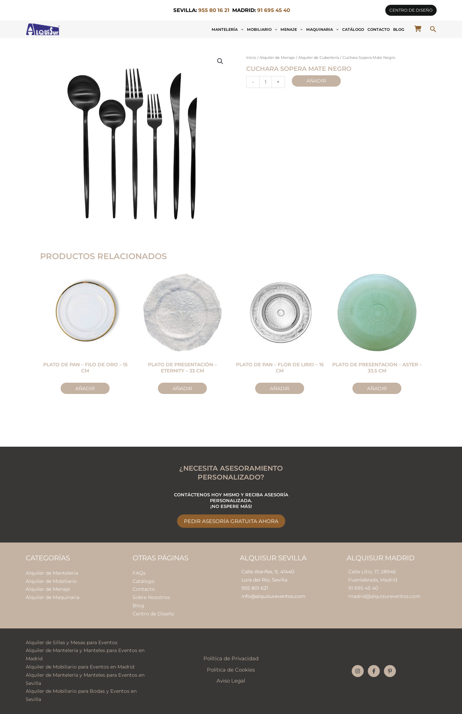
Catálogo (353, 29)
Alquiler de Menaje (277, 57)
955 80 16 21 (213, 10)
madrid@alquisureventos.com (384, 596)
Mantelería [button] (228, 29)
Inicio (251, 57)
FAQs (139, 573)
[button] (411, 10)
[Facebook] (374, 671)
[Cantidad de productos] (265, 82)
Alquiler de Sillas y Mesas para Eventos (71, 642)
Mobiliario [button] (262, 29)
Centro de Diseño (153, 614)
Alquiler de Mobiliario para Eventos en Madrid (80, 667)
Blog (398, 29)
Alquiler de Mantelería (52, 573)
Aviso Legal (230, 681)
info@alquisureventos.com (273, 596)
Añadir (316, 81)
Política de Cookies (231, 670)
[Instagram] (358, 671)
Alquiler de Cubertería (318, 57)
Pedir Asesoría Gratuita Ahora (231, 521)
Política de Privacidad (231, 658)
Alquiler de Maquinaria (52, 597)
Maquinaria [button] (322, 29)
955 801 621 (254, 588)
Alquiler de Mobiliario (51, 581)
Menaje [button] (291, 29)
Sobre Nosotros (151, 597)
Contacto (378, 29)
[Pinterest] (390, 671)
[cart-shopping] (418, 29)
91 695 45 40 (363, 588)
